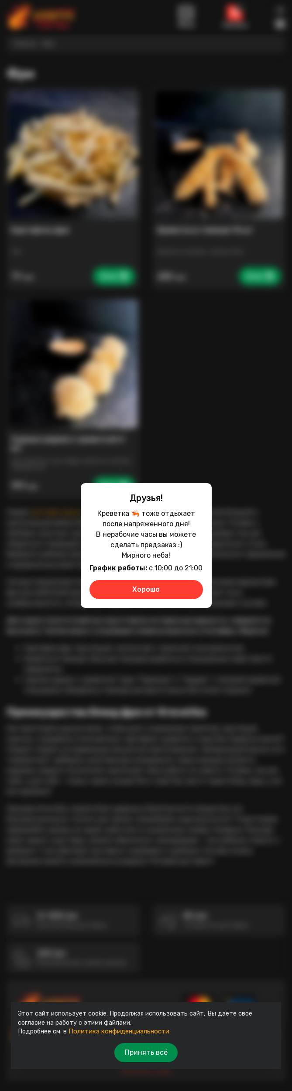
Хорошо (146, 589)
